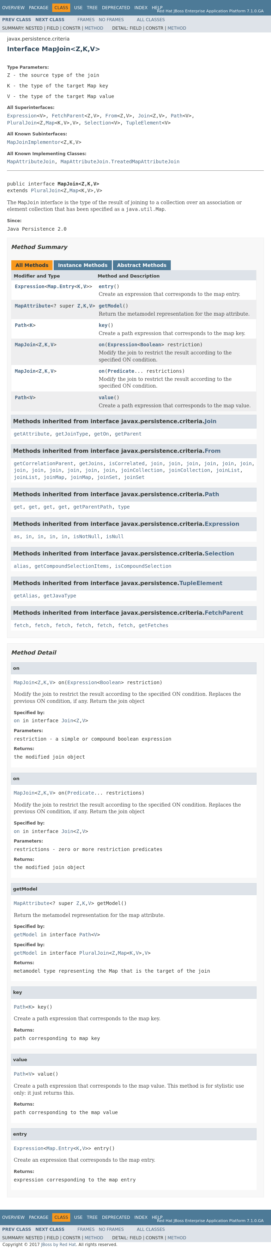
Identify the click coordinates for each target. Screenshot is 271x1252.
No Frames (111, 19)
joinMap (53, 477)
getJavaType (59, 595)
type (124, 507)
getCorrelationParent (43, 463)
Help (157, 7)
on (102, 344)
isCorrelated (127, 463)
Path (177, 115)
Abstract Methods (142, 265)
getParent (128, 434)
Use (78, 7)
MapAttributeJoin (31, 161)
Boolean (150, 344)
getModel (110, 306)
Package (38, 7)
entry (106, 286)
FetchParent (68, 115)
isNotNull (86, 536)
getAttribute (31, 434)
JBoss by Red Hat (58, 1244)
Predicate (121, 371)
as (17, 536)
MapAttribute (32, 306)
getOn (101, 434)
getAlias (25, 595)
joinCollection (141, 470)
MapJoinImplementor (34, 142)
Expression (22, 115)
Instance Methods (82, 265)
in (29, 536)
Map (50, 123)
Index (141, 7)
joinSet (107, 477)
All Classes (151, 19)
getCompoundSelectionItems (72, 566)
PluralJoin (22, 123)
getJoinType (71, 434)
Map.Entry (61, 286)
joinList (228, 470)
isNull (115, 536)
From (111, 115)
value (106, 397)
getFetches (153, 625)
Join (144, 115)
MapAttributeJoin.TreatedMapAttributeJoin (120, 161)
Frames (86, 19)
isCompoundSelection (143, 566)
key (103, 325)
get (18, 507)
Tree (92, 7)
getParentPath (92, 507)
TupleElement (144, 123)
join (157, 463)
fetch (21, 625)
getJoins (91, 463)
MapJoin (25, 344)
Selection (97, 123)
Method (94, 28)
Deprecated (116, 7)
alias (21, 566)
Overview (13, 7)
